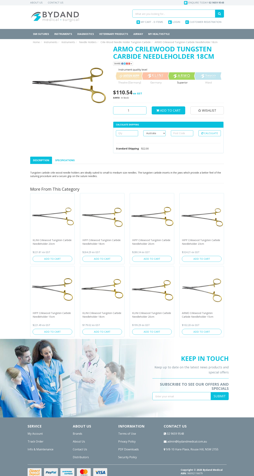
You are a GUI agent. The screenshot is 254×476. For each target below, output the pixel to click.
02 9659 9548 (174, 434)
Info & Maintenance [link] (40, 449)
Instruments (63, 34)
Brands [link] (77, 434)
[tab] (41, 160)
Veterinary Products (113, 34)
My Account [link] (35, 434)
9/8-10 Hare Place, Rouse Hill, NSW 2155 (191, 449)
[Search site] (219, 14)
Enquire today (204, 3)
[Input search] (173, 14)
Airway (138, 34)
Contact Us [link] (80, 449)
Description (41, 160)
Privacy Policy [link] (127, 441)
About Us (36, 2)
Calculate (209, 133)
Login (174, 22)
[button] (207, 110)
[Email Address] (181, 396)
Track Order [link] (35, 441)
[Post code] (182, 133)
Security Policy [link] (127, 457)
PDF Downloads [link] (128, 449)
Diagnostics (85, 34)
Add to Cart (168, 110)
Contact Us (55, 2)
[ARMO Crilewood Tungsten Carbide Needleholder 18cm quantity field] (130, 110)
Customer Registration (203, 22)
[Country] (154, 133)
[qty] (127, 133)
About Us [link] (79, 441)
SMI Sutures (41, 34)
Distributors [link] (81, 457)
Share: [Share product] (123, 63)
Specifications (65, 160)
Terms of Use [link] (127, 434)
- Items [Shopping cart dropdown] (150, 22)
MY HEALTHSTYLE (159, 34)
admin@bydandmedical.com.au (185, 441)
